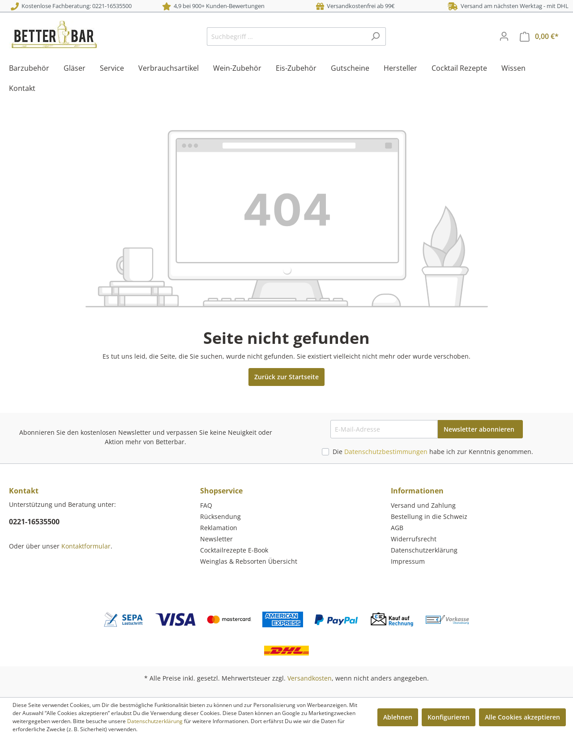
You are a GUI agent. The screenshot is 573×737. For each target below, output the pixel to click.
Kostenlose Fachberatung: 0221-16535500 (71, 6)
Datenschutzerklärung (424, 550)
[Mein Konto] (504, 36)
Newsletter (216, 539)
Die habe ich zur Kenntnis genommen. (433, 451)
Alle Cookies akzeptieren (522, 717)
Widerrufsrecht (413, 539)
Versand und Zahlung (423, 505)
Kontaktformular (86, 546)
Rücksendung (220, 516)
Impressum (408, 561)
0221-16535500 (34, 522)
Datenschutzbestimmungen (386, 451)
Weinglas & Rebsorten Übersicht (248, 561)
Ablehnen (397, 717)
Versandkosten (309, 678)
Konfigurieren (449, 717)
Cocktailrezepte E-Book (234, 550)
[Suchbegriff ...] (286, 36)
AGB (397, 527)
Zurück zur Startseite (286, 377)
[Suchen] (375, 36)
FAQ (206, 505)
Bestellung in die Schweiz (429, 516)
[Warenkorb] (539, 36)
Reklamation (218, 527)
